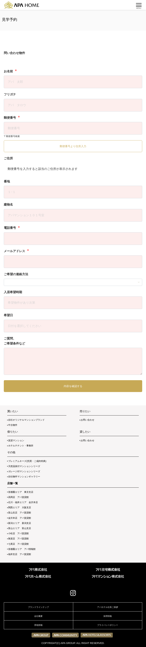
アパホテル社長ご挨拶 (107, 607)
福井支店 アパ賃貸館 (19, 554)
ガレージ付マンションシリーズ (24, 471)
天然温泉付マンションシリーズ (24, 466)
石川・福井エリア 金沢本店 (23, 502)
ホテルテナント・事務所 (20, 445)
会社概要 (38, 616)
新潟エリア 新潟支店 (19, 523)
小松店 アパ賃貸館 (18, 533)
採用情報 (107, 616)
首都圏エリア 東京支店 (20, 492)
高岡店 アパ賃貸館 (18, 497)
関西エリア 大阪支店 (19, 507)
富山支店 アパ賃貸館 (19, 512)
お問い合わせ (87, 420)
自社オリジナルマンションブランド (26, 420)
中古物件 (12, 425)
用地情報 (38, 625)
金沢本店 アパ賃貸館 (19, 518)
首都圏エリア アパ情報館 (22, 549)
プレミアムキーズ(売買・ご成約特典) (27, 461)
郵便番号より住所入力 (73, 146)
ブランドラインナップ (38, 607)
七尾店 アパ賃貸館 (18, 544)
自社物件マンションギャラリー (24, 476)
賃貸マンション (16, 440)
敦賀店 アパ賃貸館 (18, 538)
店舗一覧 (12, 483)
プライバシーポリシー (107, 625)
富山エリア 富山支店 (19, 528)
